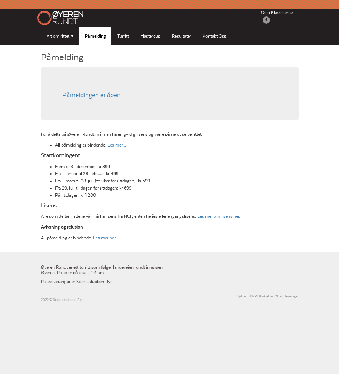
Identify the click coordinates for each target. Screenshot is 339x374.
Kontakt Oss (214, 36)
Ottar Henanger (287, 296)
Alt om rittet (58, 36)
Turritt (123, 36)
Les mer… (116, 145)
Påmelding (95, 36)
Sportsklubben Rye (68, 300)
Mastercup (150, 36)
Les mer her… (106, 237)
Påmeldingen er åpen (91, 95)
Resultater (181, 36)
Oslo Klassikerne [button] (277, 12)
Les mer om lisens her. (218, 216)
